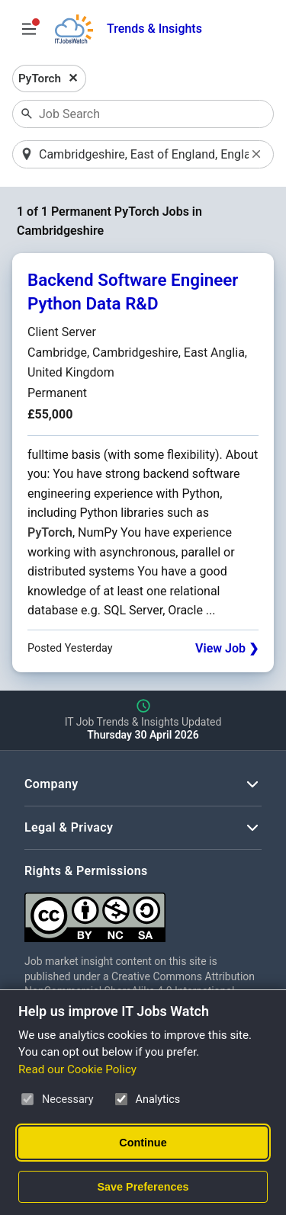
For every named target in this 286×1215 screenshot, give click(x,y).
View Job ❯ (227, 648)
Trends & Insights (154, 28)
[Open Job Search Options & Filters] (29, 29)
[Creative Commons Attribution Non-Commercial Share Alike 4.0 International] (143, 911)
